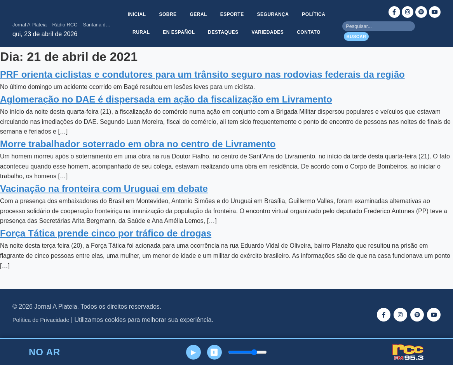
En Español (178, 32)
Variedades (268, 32)
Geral (198, 14)
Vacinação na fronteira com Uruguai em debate (104, 188)
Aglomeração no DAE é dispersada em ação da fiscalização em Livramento (166, 99)
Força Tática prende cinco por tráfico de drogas (105, 233)
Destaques (223, 32)
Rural (140, 32)
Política (315, 14)
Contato (310, 32)
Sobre (167, 14)
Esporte (232, 14)
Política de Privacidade (40, 320)
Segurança (274, 14)
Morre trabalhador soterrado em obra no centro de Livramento (137, 144)
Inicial (135, 14)
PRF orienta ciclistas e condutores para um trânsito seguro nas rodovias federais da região (202, 74)
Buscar (356, 36)
